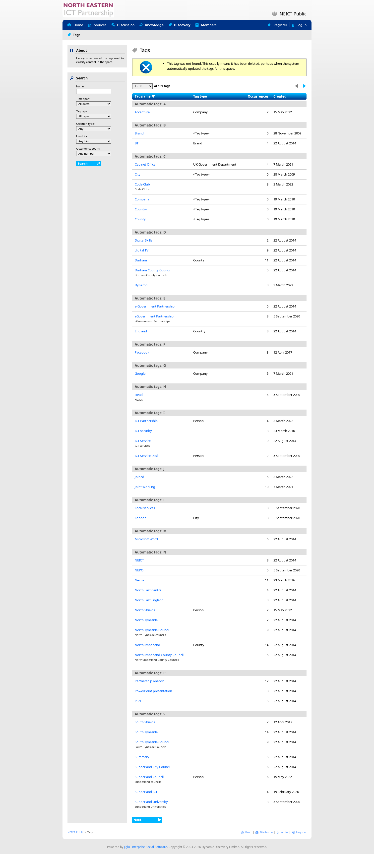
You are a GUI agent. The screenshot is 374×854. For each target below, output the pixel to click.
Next (137, 820)
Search (82, 163)
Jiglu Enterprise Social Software (145, 847)
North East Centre (148, 590)
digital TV (141, 250)
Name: (80, 86)
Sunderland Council (149, 777)
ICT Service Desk (147, 455)
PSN (138, 701)
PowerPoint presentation (153, 691)
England (141, 331)
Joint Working (145, 487)
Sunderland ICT (146, 792)
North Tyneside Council (152, 630)
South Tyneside (146, 732)
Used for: (82, 136)
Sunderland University (151, 801)
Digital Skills (143, 240)
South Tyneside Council (152, 742)
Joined (139, 477)
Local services (145, 508)
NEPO (139, 570)
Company (142, 199)
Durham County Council (152, 270)
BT (136, 143)
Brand (139, 133)
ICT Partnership (146, 421)
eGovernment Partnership (154, 316)
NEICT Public (75, 832)
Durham (141, 260)
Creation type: (85, 123)
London (140, 518)
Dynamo (141, 285)
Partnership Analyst (149, 681)
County (140, 219)
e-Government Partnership (155, 306)
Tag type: (82, 111)
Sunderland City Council (152, 767)
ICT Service (143, 440)
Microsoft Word (146, 539)
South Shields (145, 722)
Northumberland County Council (159, 655)
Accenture (142, 112)
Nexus (139, 580)
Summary (142, 757)
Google (140, 373)
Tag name (143, 96)
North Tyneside (146, 620)
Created (279, 96)
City (137, 174)
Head (139, 394)
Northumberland (147, 645)
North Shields (145, 610)
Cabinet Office (145, 164)
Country (141, 209)
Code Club (142, 184)
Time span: (83, 99)
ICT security (143, 430)
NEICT (139, 560)
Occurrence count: (88, 148)
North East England (149, 600)
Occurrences (258, 96)
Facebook (142, 352)
